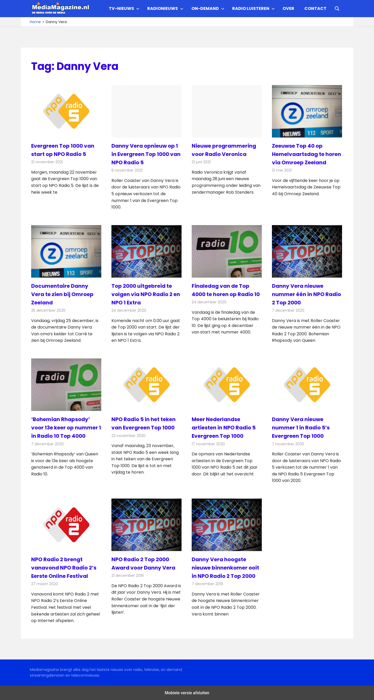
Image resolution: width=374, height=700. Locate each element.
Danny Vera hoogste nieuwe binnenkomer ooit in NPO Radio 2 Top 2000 (225, 568)
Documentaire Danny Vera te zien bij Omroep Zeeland (62, 294)
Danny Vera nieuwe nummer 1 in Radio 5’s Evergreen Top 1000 (301, 428)
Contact (315, 8)
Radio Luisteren (253, 8)
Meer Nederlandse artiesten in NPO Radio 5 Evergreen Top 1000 (224, 428)
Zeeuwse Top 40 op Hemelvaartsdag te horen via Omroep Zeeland (306, 154)
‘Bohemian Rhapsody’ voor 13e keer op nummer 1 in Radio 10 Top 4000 (66, 428)
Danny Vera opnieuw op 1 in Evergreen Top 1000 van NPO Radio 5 (146, 154)
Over (288, 8)
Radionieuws (165, 8)
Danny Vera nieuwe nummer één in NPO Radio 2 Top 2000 (306, 294)
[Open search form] (337, 8)
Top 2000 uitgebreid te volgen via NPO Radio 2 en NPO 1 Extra (145, 294)
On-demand (207, 8)
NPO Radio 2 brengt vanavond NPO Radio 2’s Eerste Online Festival (63, 568)
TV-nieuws (124, 8)
